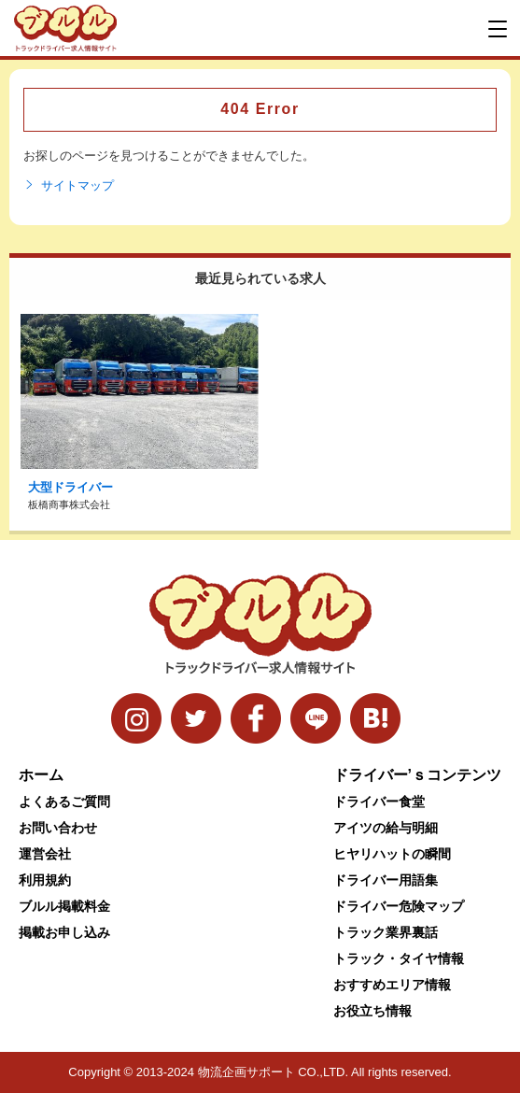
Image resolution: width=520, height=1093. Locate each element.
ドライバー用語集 (385, 880)
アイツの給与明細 (385, 827)
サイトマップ (68, 185)
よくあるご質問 (64, 801)
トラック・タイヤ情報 (398, 958)
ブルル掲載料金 (64, 906)
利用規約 (45, 880)
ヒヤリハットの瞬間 (392, 853)
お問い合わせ (58, 827)
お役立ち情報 (372, 1010)
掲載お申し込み (64, 932)
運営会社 (45, 853)
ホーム (41, 775)
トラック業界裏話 (385, 932)
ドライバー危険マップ (398, 906)
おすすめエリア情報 (392, 984)
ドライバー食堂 (379, 801)
